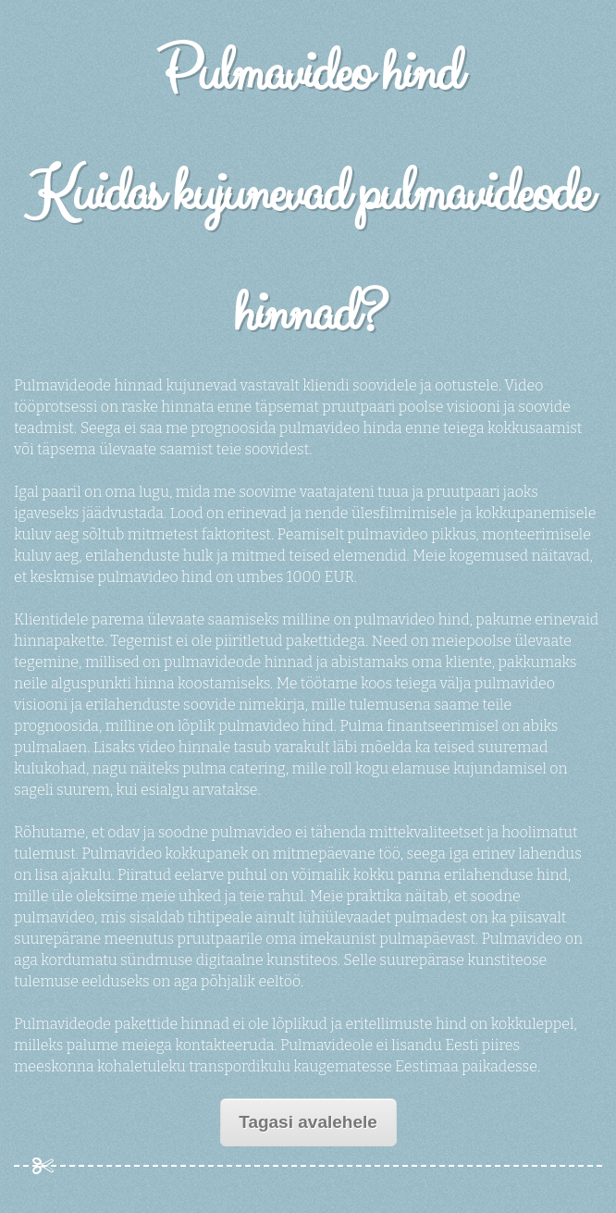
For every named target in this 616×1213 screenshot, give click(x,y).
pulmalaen (50, 747)
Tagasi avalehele (308, 1122)
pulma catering (234, 768)
